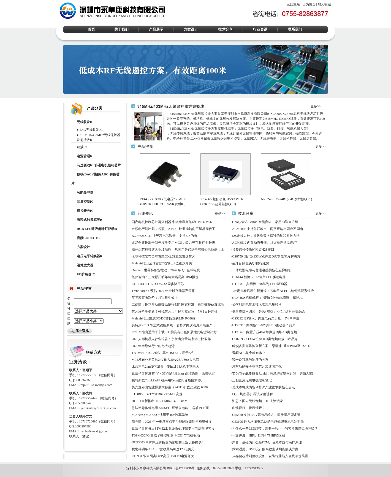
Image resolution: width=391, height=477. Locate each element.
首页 (91, 29)
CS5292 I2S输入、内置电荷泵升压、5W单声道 (265, 318)
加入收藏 (324, 4)
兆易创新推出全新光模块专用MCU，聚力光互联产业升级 (173, 243)
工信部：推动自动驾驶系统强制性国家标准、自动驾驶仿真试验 (178, 305)
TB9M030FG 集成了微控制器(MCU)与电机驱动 (166, 435)
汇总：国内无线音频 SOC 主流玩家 (257, 401)
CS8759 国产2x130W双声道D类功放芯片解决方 (266, 256)
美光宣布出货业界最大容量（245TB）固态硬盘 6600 (170, 387)
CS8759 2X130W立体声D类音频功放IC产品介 (265, 339)
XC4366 (288, 114)
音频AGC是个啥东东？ (248, 353)
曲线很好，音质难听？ (248, 408)
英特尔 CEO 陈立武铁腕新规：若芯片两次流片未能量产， (174, 325)
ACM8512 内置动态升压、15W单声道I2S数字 (265, 243)
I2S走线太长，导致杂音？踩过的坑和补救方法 (266, 236)
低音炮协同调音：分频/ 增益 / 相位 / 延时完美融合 (268, 311)
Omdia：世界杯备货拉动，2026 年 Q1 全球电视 (166, 270)
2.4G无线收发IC (91, 130)
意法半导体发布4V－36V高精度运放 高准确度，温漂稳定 (173, 373)
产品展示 (156, 29)
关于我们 (121, 29)
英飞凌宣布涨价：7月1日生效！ (155, 298)
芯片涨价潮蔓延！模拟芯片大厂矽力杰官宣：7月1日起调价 (175, 311)
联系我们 (295, 29)
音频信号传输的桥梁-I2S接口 (253, 249)
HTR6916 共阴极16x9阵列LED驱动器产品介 (263, 325)
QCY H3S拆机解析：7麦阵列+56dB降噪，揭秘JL (267, 298)
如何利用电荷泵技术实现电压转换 (257, 305)
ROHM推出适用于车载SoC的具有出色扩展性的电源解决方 (174, 332)
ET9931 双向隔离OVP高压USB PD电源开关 (163, 456)
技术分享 (225, 29)
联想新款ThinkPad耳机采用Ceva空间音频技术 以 (167, 380)
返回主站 (293, 4)
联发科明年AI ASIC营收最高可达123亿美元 (163, 449)
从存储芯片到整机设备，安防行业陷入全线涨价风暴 (270, 456)
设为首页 (309, 4)
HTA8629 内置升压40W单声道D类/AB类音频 (264, 332)
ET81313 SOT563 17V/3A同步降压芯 (158, 284)
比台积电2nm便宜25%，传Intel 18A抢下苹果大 (165, 366)
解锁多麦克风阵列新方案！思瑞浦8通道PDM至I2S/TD (271, 346)
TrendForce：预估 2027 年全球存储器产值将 (163, 291)
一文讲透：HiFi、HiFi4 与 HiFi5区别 (258, 435)
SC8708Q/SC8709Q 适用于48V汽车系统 (160, 415)
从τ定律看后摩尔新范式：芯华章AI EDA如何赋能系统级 (273, 291)
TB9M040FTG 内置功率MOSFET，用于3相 (163, 353)
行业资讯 (260, 29)
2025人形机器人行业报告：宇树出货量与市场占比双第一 (173, 339)
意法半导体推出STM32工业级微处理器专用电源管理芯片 (173, 428)
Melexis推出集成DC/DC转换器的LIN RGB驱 (163, 318)
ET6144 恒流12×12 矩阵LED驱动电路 (259, 277)
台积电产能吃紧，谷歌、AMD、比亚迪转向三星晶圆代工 (173, 229)
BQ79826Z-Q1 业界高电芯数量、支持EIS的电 (164, 236)
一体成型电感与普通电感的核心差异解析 (262, 270)
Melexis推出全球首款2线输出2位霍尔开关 (162, 263)
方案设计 (191, 29)
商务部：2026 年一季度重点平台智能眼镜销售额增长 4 (171, 422)
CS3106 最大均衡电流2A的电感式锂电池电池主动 (268, 422)
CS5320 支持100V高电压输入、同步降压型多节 (266, 415)
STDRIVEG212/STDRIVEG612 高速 (157, 394)
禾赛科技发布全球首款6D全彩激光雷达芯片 (163, 256)
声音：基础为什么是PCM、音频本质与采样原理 (267, 442)
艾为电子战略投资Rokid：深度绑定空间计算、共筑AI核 (272, 373)
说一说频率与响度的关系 (250, 360)
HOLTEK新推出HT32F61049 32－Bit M (160, 401)
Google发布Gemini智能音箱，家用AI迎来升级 (265, 222)
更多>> (316, 106)
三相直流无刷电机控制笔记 (252, 380)
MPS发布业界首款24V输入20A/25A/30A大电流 (165, 360)
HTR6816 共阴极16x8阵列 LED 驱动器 (259, 284)
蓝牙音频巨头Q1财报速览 (250, 263)
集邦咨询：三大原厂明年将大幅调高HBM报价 (165, 277)
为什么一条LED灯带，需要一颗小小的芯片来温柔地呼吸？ (275, 428)
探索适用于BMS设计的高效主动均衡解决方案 (265, 449)
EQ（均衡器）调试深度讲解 (252, 394)
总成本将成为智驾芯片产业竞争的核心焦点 (263, 387)
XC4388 (276, 114)
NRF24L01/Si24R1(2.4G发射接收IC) (286, 199)
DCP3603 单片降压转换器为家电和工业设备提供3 (167, 442)
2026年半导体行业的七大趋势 (153, 346)
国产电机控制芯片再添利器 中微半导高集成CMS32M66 (172, 222)
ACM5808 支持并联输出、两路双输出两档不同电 (267, 229)
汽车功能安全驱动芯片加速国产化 (257, 366)
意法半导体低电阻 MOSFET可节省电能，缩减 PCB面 (170, 408)
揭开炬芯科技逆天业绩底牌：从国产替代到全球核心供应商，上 (178, 249)
